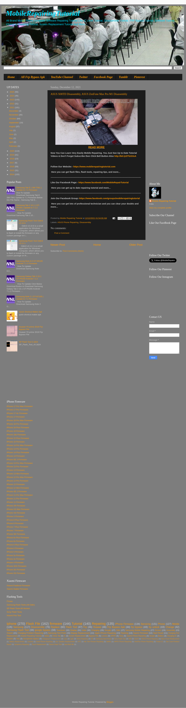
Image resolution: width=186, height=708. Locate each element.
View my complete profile (160, 208)
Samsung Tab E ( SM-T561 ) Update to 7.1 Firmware (29, 188)
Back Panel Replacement (170, 639)
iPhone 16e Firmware (16, 435)
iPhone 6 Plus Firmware (17, 545)
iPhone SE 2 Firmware (17, 491)
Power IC (159, 641)
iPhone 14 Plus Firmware (18, 452)
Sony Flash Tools (14, 612)
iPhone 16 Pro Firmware (17, 424)
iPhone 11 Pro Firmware (17, 498)
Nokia (47, 636)
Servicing (146, 624)
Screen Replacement (77, 636)
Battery (161, 636)
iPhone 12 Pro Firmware (17, 481)
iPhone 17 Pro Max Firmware (20, 406)
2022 (12, 104)
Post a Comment (61, 233)
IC (65, 636)
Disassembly (85, 222)
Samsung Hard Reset (103, 639)
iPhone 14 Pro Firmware (17, 449)
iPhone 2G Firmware (16, 573)
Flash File (33, 624)
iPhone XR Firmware (16, 506)
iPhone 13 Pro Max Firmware (20, 463)
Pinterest (139, 77)
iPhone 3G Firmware (16, 570)
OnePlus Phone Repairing (143, 641)
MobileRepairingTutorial (43, 13)
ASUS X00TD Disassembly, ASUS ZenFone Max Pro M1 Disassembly (89, 94)
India (84, 630)
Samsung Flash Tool (18, 630)
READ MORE (96, 147)
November (14, 115)
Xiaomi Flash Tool (55, 644)
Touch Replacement (39, 644)
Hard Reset (158, 633)
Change (170, 627)
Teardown (61, 630)
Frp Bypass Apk (116, 627)
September (14, 123)
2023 (12, 100)
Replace (55, 627)
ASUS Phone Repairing (68, 222)
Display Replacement (80, 633)
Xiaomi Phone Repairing (136, 636)
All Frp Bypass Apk (33, 77)
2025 (12, 92)
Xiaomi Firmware (140, 633)
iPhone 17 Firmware (16, 417)
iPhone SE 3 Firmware (17, 459)
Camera (30, 641)
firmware (56, 624)
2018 (12, 159)
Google (108, 630)
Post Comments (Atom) (73, 251)
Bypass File (93, 636)
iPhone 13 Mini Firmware (18, 474)
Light (71, 639)
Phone (161, 624)
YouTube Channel (62, 77)
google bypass (42, 630)
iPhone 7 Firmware (15, 530)
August (12, 126)
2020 (12, 151)
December (14, 111)
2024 (12, 96)
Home (11, 77)
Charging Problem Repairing (30, 633)
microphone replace (31, 639)
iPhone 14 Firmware (16, 456)
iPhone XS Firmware (16, 513)
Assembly (170, 630)
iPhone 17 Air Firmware (17, 413)
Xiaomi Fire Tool (14, 615)
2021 (12, 107)
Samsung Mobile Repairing (137, 630)
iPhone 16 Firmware (16, 431)
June (11, 134)
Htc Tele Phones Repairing (93, 641)
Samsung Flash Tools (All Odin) (21, 605)
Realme (10, 639)
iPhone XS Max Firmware (18, 509)
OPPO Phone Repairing (122, 641)
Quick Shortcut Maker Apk (30, 312)
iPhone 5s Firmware (15, 555)
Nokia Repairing (82, 639)
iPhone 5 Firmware (15, 552)
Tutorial (77, 624)
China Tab (56, 636)
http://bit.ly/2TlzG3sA (125, 156)
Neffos (108, 641)
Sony (121, 636)
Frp (85, 627)
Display (73, 630)
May (11, 138)
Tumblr (123, 77)
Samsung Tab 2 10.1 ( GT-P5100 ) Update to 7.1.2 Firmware (28, 207)
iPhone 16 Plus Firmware (18, 427)
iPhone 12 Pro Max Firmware (20, 477)
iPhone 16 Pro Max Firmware (20, 420)
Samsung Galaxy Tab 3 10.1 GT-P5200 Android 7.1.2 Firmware (28, 278)
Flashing (124, 633)
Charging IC (172, 636)
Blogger (110, 702)
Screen (158, 630)
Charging (95, 630)
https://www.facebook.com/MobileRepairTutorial (103, 182)
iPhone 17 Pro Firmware (17, 410)
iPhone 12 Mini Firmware (18, 488)
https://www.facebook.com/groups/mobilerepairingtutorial (109, 198)
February (13, 146)
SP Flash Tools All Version (18, 608)
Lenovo (104, 636)
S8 (92, 639)
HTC (79, 641)
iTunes (10, 601)
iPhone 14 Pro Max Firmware (20, 445)
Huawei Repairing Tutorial (31, 636)
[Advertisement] (25, 377)
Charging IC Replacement (51, 639)
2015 (12, 170)
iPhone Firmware (124, 624)
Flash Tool (71, 627)
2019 (12, 155)
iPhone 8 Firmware (15, 523)
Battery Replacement (16, 641)
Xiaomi (10, 633)
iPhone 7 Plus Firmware (17, 527)
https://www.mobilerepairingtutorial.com (94, 166)
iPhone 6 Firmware (15, 548)
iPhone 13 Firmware (16, 470)
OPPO (113, 636)
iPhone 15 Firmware (16, 442)
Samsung (18, 627)
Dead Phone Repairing (44, 641)
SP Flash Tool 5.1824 (28, 342)
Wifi (130, 639)
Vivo (18, 639)
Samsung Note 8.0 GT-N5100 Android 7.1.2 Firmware (29, 262)
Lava (65, 639)
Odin (118, 630)
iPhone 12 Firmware (16, 484)
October (13, 119)
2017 (12, 163)
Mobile (175, 624)
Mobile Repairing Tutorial (164, 201)
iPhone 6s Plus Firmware (18, 537)
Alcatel (152, 636)
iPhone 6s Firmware (15, 541)
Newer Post (57, 244)
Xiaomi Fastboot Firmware (18, 585)
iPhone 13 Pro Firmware (17, 466)
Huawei (97, 627)
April (11, 142)
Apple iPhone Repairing (105, 633)
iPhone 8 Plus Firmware (17, 520)
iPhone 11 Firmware (16, 502)
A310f (136, 639)
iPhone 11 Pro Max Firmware (20, 495)
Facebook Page (103, 77)
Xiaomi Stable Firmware (17, 589)
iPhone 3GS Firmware (16, 566)
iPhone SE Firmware (16, 534)
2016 (12, 166)
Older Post (136, 244)
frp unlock (154, 627)
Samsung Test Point (57, 633)
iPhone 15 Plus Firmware (18, 438)
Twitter (83, 77)
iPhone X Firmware (15, 516)
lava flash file (69, 644)
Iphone (11, 624)
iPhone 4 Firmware (15, 562)
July (11, 130)
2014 (12, 174)
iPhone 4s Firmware (15, 559)
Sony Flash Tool (120, 639)
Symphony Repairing (21, 644)
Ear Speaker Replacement (65, 641)
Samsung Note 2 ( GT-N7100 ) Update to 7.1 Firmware (29, 297)
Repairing (99, 624)
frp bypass (137, 627)
